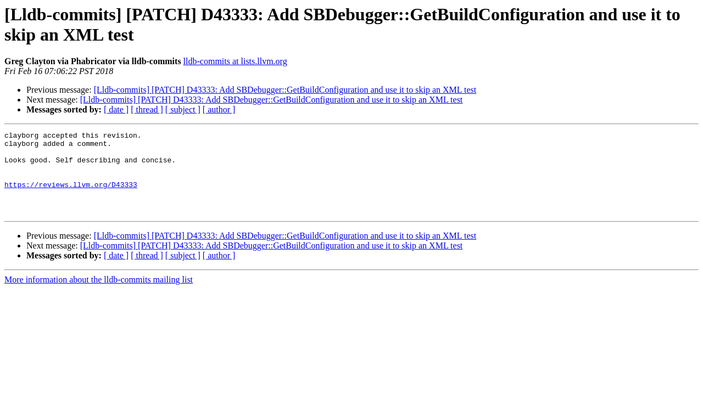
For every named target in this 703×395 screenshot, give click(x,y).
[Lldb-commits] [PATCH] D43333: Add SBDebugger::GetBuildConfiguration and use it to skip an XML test (285, 89)
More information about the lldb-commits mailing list (98, 296)
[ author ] (219, 109)
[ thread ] (147, 109)
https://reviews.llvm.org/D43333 (70, 196)
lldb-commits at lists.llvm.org (235, 61)
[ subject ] (182, 109)
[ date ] (116, 109)
